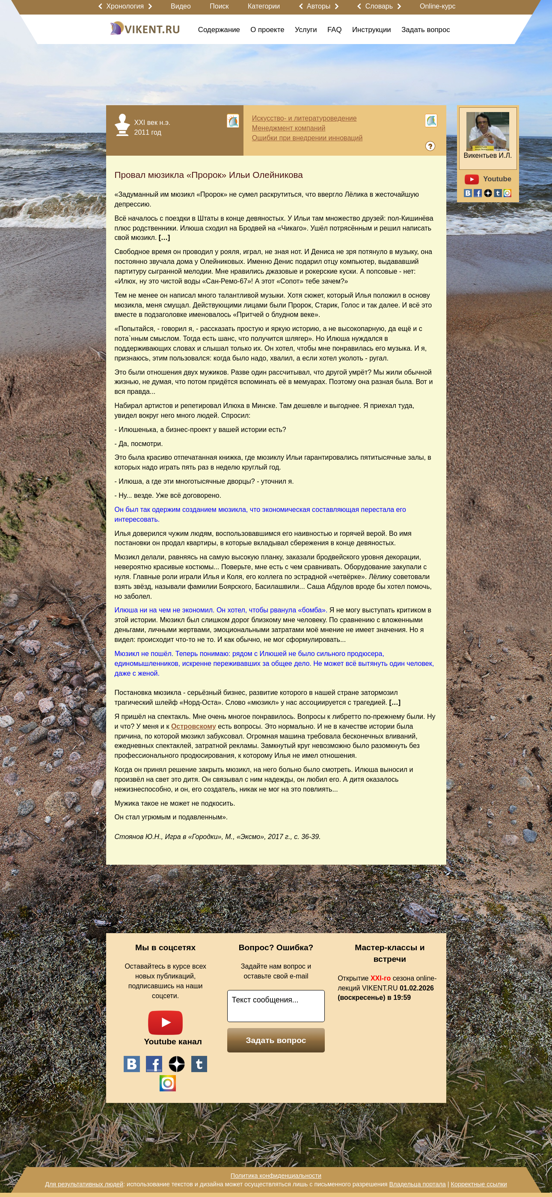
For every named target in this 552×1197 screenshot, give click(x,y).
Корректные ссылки (479, 1184)
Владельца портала (417, 1184)
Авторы (318, 6)
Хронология (125, 6)
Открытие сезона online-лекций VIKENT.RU (387, 988)
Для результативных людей (84, 1184)
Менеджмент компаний (289, 128)
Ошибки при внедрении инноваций (307, 138)
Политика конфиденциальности (276, 1175)
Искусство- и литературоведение (304, 118)
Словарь (379, 6)
